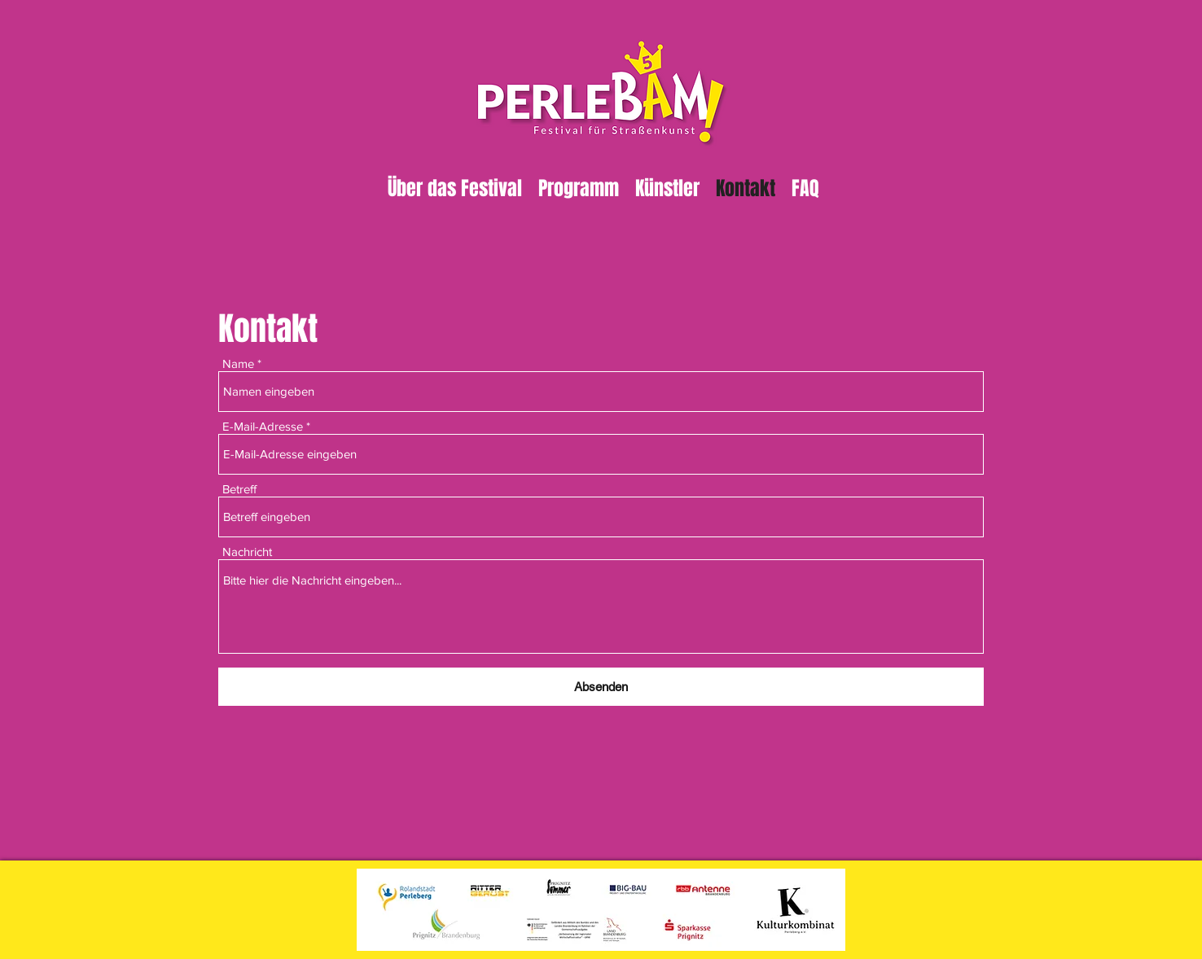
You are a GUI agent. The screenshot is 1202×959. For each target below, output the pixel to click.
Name (238, 363)
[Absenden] (601, 687)
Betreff (239, 489)
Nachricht (247, 551)
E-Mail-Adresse (262, 426)
